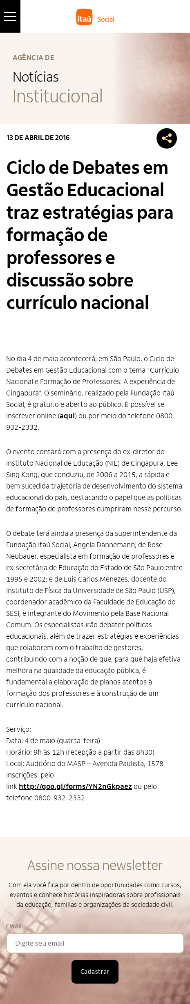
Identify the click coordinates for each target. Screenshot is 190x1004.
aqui (67, 416)
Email (14, 926)
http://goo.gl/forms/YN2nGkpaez (75, 786)
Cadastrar (95, 972)
